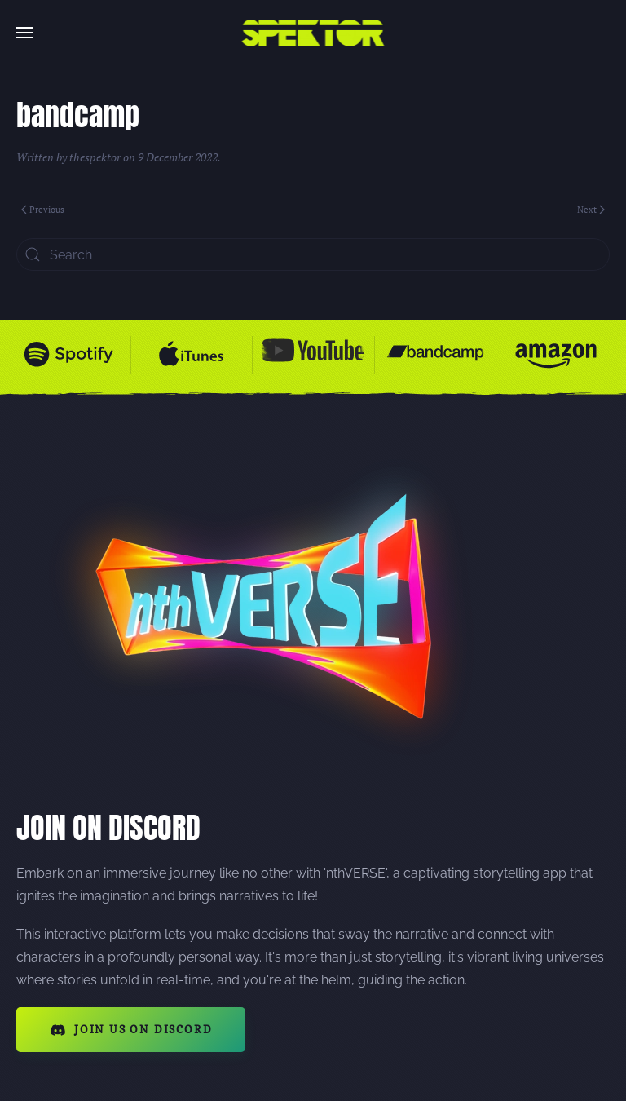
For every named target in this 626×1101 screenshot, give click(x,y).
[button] (24, 32)
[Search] (313, 254)
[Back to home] (313, 32)
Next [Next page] (591, 209)
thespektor (95, 157)
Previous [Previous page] (42, 209)
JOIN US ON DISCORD (131, 1030)
